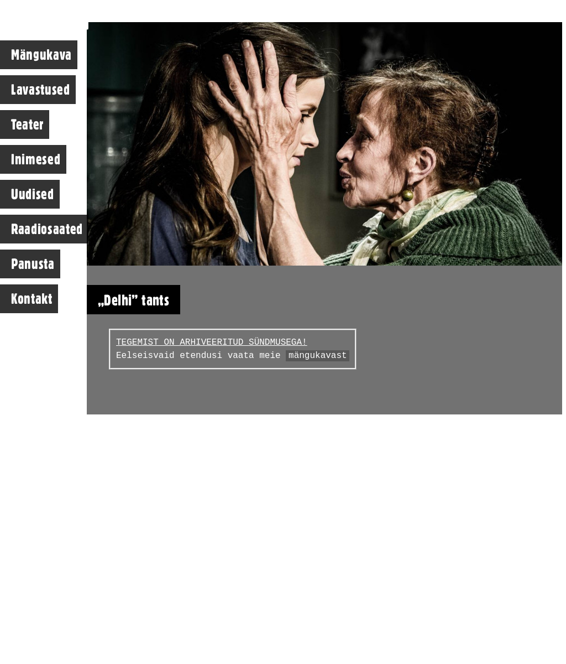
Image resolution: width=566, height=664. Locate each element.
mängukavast (318, 356)
